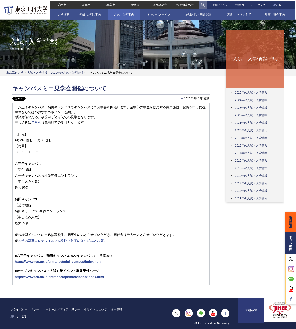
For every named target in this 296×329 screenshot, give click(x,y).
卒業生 (110, 4)
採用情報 (116, 309)
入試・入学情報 (37, 72)
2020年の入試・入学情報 (251, 130)
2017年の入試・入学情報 (251, 153)
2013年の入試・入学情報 (251, 183)
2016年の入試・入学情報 (251, 160)
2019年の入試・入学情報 (251, 138)
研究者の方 (160, 4)
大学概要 (62, 13)
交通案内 (239, 4)
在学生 (85, 4)
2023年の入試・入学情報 (251, 107)
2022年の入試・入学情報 (67, 72)
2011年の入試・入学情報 (251, 198)
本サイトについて (95, 309)
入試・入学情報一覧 (255, 58)
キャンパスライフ (158, 13)
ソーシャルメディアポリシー (61, 309)
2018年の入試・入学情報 (251, 145)
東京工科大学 (14, 72)
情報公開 (251, 313)
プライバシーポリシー (24, 309)
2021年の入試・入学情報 (251, 122)
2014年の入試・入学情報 (251, 175)
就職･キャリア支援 (239, 13)
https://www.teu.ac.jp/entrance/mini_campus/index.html (58, 261)
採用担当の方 (185, 4)
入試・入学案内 (123, 13)
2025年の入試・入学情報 (251, 92)
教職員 (135, 4)
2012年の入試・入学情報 (251, 190)
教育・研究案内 (275, 13)
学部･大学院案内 (90, 13)
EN (280, 4)
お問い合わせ (220, 4)
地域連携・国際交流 (198, 13)
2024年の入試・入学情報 (251, 100)
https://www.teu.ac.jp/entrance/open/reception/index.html (59, 277)
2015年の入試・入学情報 (251, 168)
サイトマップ (258, 4)
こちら (36, 122)
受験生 (61, 4)
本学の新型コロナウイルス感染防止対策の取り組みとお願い (62, 240)
